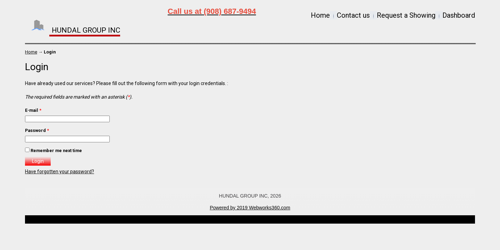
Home (320, 15)
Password (37, 130)
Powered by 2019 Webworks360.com (250, 207)
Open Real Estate (261, 219)
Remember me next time (56, 150)
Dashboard (458, 15)
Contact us (353, 15)
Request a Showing (406, 15)
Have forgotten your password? (59, 171)
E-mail (33, 110)
